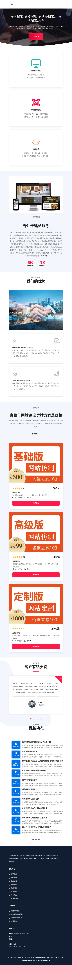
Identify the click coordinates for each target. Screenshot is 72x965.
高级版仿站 (16, 561)
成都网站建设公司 (17, 918)
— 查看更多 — (36, 839)
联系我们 (36, 434)
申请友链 (47, 960)
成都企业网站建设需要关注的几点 (34, 818)
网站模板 (14, 877)
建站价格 (14, 881)
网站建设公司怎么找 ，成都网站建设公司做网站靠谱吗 (42, 761)
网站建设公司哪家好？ (30, 751)
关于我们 (14, 874)
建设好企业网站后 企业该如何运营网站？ (37, 827)
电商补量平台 (15, 911)
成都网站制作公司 (17, 914)
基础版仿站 (16, 492)
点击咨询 (36, 36)
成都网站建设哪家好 (29, 789)
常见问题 (14, 888)
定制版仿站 (16, 633)
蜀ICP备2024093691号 (51, 957)
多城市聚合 (14, 898)
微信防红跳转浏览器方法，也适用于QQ (36, 742)
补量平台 (14, 921)
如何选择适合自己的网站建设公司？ (35, 808)
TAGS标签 (40, 960)
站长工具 (14, 895)
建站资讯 (14, 884)
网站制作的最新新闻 (29, 780)
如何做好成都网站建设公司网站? (34, 770)
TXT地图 (28, 960)
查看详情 (44, 256)
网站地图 (34, 960)
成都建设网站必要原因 (30, 799)
